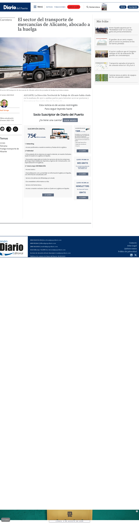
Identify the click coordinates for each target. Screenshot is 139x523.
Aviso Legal (132, 246)
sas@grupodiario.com (64, 253)
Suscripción (133, 7)
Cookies (5, 520)
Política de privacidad (127, 251)
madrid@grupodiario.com (49, 247)
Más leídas (102, 21)
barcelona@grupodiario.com (52, 240)
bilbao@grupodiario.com (48, 243)
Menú (40, 7)
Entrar (123, 7)
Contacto (133, 243)
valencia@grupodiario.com (56, 250)
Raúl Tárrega (4, 110)
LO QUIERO (82, 151)
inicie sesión (70, 120)
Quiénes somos (130, 249)
